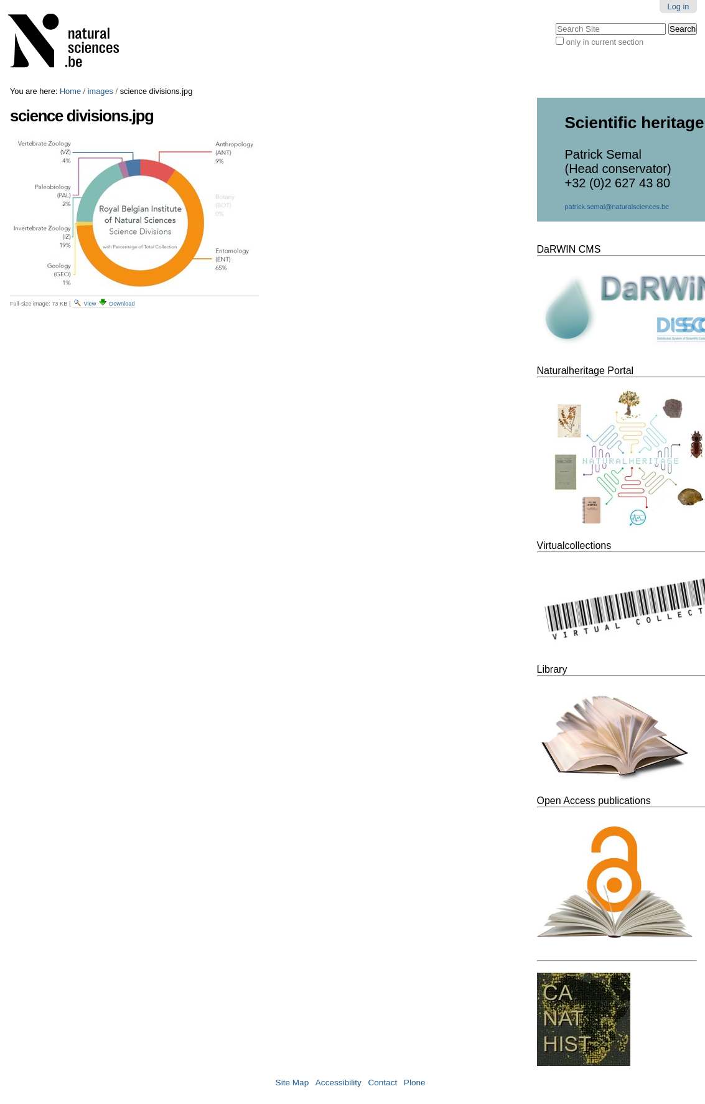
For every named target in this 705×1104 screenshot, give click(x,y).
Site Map (292, 1082)
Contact (382, 1082)
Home (70, 91)
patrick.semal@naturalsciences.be (617, 206)
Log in (678, 6)
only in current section (604, 42)
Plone (415, 1082)
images (100, 91)
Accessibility (338, 1082)
